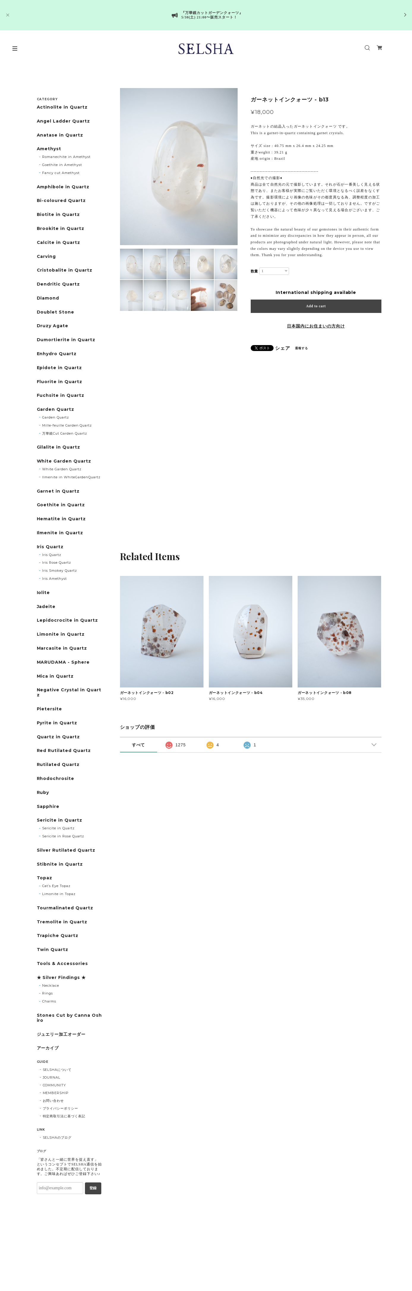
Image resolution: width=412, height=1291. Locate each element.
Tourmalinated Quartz (65, 908)
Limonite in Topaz (58, 894)
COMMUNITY (54, 1085)
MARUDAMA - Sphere (63, 662)
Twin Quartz (53, 949)
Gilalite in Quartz (58, 447)
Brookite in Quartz (60, 228)
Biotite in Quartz (58, 214)
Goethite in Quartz (61, 504)
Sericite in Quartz (59, 820)
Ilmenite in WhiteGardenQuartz (71, 477)
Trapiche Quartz (57, 935)
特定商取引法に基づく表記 (64, 1116)
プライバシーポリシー (60, 1108)
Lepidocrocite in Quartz (67, 620)
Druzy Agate (53, 325)
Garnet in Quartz (58, 491)
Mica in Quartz (55, 676)
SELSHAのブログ (57, 1137)
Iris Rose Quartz (56, 562)
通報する (301, 348)
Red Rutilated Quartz (64, 750)
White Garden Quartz (64, 461)
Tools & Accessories (62, 963)
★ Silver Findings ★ (61, 977)
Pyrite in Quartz (57, 723)
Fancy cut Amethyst (60, 173)
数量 (254, 271)
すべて (138, 744)
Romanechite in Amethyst (66, 157)
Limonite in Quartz (61, 634)
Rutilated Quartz (58, 764)
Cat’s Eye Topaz (56, 886)
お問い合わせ (53, 1101)
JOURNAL (52, 1077)
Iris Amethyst (54, 578)
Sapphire (48, 806)
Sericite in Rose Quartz (63, 836)
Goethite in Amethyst (62, 165)
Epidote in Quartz (59, 367)
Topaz (45, 877)
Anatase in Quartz (60, 135)
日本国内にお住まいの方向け (316, 326)
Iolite (43, 592)
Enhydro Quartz (57, 353)
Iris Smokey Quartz (59, 570)
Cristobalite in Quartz (64, 270)
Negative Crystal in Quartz (69, 692)
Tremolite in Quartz (62, 922)
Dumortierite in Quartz (66, 339)
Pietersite (49, 709)
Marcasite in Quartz (62, 648)
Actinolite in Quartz (62, 107)
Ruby (43, 792)
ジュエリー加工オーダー (61, 1034)
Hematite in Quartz (61, 518)
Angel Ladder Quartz (63, 121)
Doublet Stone (55, 312)
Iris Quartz (50, 546)
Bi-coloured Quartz (61, 200)
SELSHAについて (57, 1070)
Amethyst (49, 148)
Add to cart (316, 306)
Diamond (48, 298)
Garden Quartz (55, 409)
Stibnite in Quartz (60, 864)
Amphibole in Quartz (63, 186)
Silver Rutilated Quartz (66, 850)
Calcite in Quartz (58, 242)
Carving (46, 256)
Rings (47, 993)
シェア (282, 348)
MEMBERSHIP (56, 1093)
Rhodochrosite (55, 778)
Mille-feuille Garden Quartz (67, 425)
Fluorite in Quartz (59, 381)
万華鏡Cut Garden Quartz (64, 433)
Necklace (50, 985)
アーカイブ (48, 1048)
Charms (49, 1001)
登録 (93, 1188)
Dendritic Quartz (58, 284)
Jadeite (46, 606)
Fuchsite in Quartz (60, 395)
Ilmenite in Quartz (60, 532)
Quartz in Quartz (58, 736)
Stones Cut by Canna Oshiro (69, 1018)
